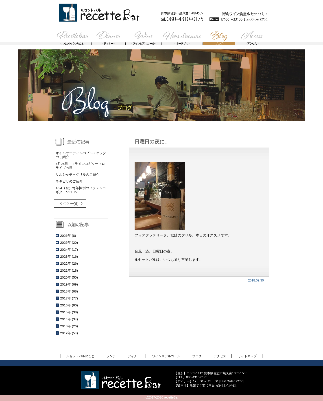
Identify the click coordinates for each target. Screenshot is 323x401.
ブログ (197, 356)
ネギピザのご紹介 (69, 181)
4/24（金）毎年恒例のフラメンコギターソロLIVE (81, 190)
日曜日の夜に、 (152, 141)
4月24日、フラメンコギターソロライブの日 (80, 166)
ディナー (134, 356)
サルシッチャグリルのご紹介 (77, 174)
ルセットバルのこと (80, 356)
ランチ (111, 356)
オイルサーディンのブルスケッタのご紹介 (81, 155)
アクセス (220, 356)
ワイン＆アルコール (166, 356)
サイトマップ (247, 356)
